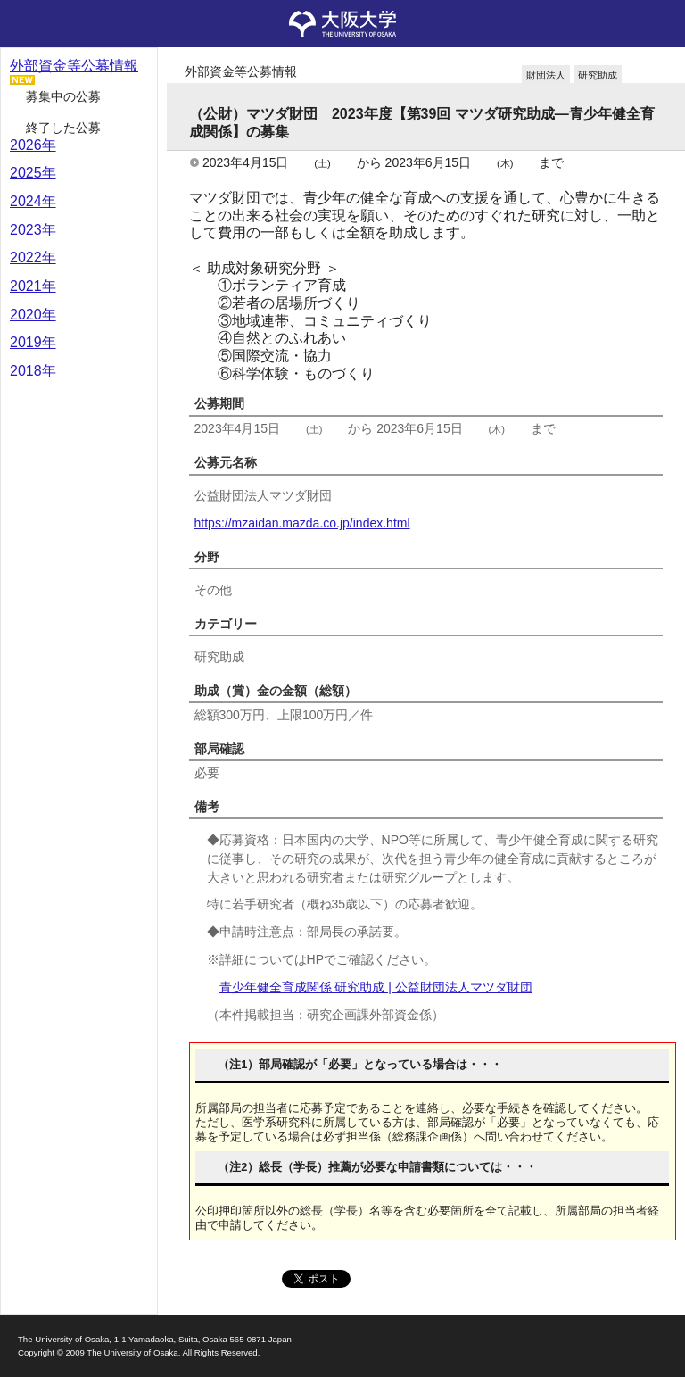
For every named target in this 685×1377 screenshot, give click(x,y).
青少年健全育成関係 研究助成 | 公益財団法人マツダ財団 (375, 987)
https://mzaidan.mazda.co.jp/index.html (302, 523)
